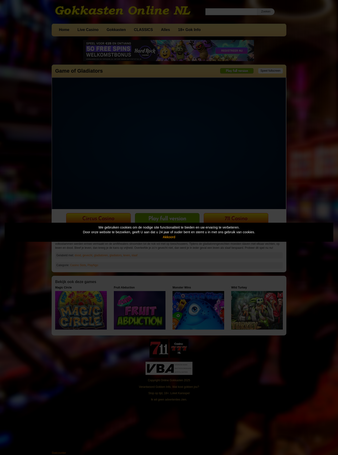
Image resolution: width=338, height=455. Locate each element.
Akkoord (169, 237)
